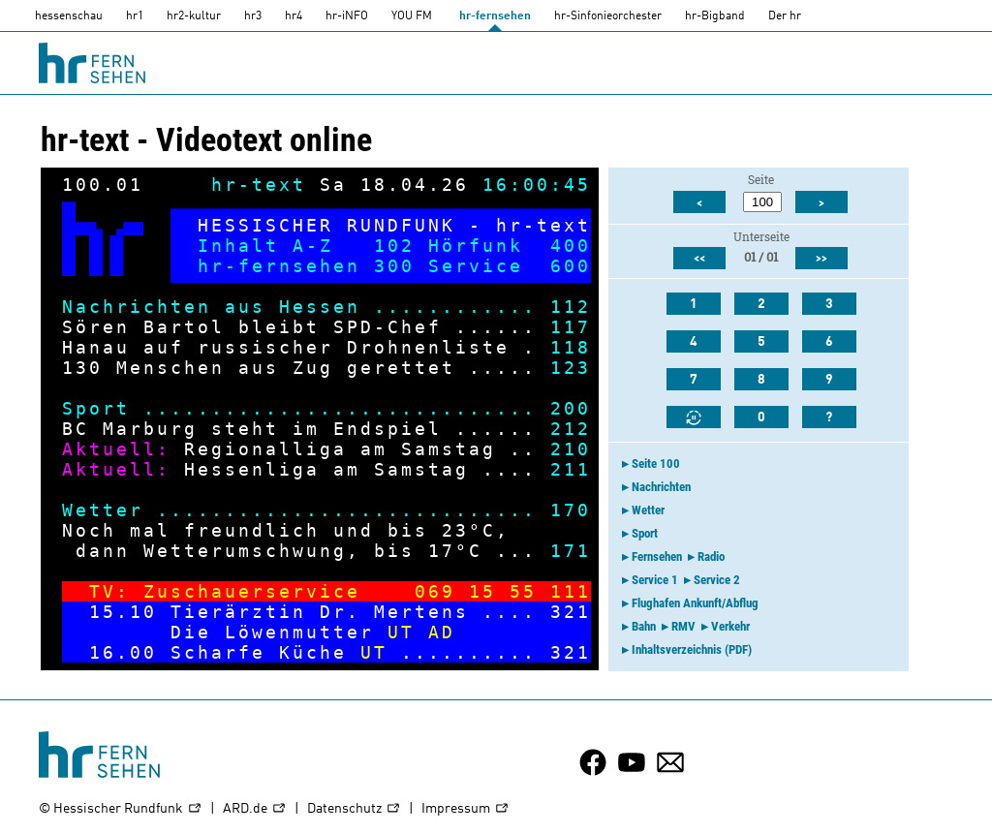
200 (570, 408)
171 (570, 551)
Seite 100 (656, 463)
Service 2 (717, 579)
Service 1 (655, 579)
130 (82, 367)
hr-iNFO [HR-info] (347, 16)
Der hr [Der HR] (784, 16)
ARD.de (255, 809)
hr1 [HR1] (134, 16)
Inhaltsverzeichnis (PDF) (692, 649)
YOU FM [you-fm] (411, 16)
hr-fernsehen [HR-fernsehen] (495, 16)
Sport (645, 533)
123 (570, 367)
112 (570, 306)
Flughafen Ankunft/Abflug (695, 603)
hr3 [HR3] (253, 16)
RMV (683, 626)
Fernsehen (657, 556)
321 (570, 612)
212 (570, 428)
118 (570, 347)
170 (570, 510)
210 (570, 449)
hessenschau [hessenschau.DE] (69, 16)
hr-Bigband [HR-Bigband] (715, 16)
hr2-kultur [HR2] (194, 16)
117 (570, 327)
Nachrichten (661, 486)
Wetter (648, 510)
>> (821, 258)
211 (570, 469)
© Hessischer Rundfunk (120, 809)
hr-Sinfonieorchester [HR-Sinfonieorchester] (608, 16)
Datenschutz (354, 809)
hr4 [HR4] (293, 16)
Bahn (644, 626)
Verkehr (730, 626)
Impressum (465, 809)
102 (394, 245)
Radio (711, 556)
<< (699, 258)
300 (394, 266)
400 (570, 245)
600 (570, 266)
